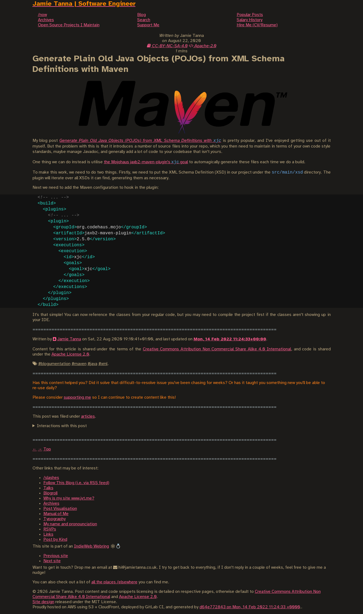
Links (48, 534)
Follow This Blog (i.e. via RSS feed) (76, 483)
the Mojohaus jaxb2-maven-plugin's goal (146, 162)
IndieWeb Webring (91, 546)
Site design (43, 602)
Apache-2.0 (202, 46)
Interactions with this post (62, 426)
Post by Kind (55, 539)
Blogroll (50, 493)
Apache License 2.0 (70, 354)
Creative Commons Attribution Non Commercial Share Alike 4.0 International (217, 349)
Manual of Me (56, 513)
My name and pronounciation (70, 524)
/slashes (51, 477)
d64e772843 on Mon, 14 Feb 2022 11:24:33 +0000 (250, 607)
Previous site (55, 556)
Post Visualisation (60, 508)
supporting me (77, 397)
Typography (54, 519)
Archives (51, 503)
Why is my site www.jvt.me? (68, 498)
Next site (52, 561)
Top (47, 449)
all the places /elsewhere (114, 582)
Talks (48, 488)
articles (88, 416)
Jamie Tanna (69, 339)
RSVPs (49, 529)
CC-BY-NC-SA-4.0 (167, 46)
